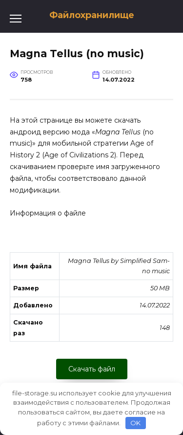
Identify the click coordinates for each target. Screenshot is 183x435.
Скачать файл (91, 369)
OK (135, 423)
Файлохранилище (91, 15)
